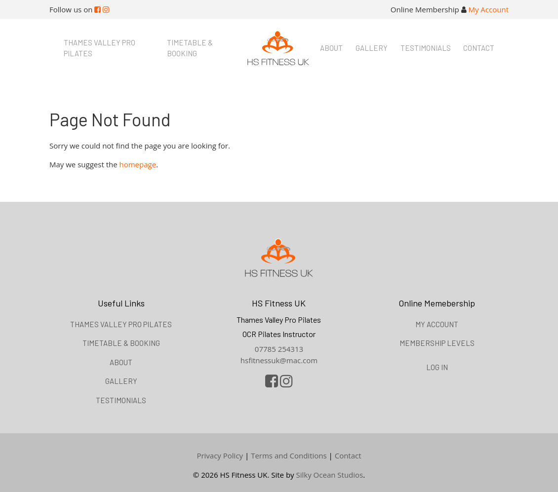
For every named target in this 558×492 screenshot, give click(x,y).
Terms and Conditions (289, 455)
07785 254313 (279, 349)
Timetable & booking (190, 48)
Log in (437, 367)
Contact (478, 47)
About (331, 47)
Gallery (372, 47)
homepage (138, 164)
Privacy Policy (220, 455)
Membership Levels (437, 343)
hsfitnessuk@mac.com (279, 360)
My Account (488, 9)
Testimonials (425, 47)
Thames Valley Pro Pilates (99, 48)
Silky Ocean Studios (329, 475)
